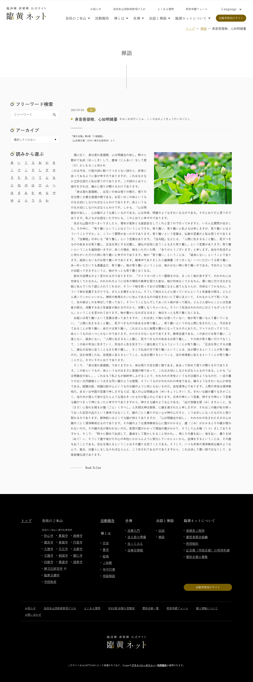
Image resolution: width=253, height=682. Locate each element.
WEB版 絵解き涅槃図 (121, 608)
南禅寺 (77, 535)
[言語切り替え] (230, 9)
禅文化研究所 (55, 568)
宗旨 (106, 543)
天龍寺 (48, 555)
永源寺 (77, 548)
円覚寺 (77, 542)
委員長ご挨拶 (195, 530)
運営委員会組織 (197, 537)
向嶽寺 (48, 561)
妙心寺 (48, 535)
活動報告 (102, 18)
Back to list (93, 468)
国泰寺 (77, 561)
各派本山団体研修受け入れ (129, 9)
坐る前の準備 (136, 537)
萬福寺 (63, 535)
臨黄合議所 (52, 575)
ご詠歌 (107, 562)
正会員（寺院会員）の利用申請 (207, 550)
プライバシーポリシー (143, 665)
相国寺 (63, 555)
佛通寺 (63, 561)
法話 (161, 530)
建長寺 (48, 542)
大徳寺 (48, 548)
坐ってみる (135, 543)
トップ (190, 28)
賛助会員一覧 (150, 608)
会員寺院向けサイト (231, 18)
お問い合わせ (33, 615)
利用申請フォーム (196, 9)
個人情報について (207, 608)
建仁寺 (77, 555)
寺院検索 (50, 581)
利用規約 (192, 543)
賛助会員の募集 (197, 556)
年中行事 (109, 569)
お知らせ (95, 9)
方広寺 (63, 548)
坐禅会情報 (135, 550)
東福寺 (63, 542)
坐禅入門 (133, 530)
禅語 (203, 28)
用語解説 (109, 575)
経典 (106, 556)
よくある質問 (166, 9)
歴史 (106, 549)
